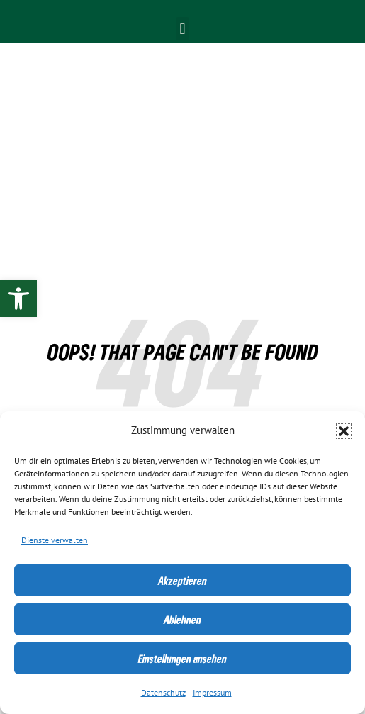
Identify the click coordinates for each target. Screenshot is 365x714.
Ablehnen (182, 620)
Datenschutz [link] (163, 693)
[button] (344, 431)
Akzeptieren (182, 581)
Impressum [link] (212, 693)
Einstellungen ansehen (182, 659)
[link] (18, 298)
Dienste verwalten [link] (54, 540)
